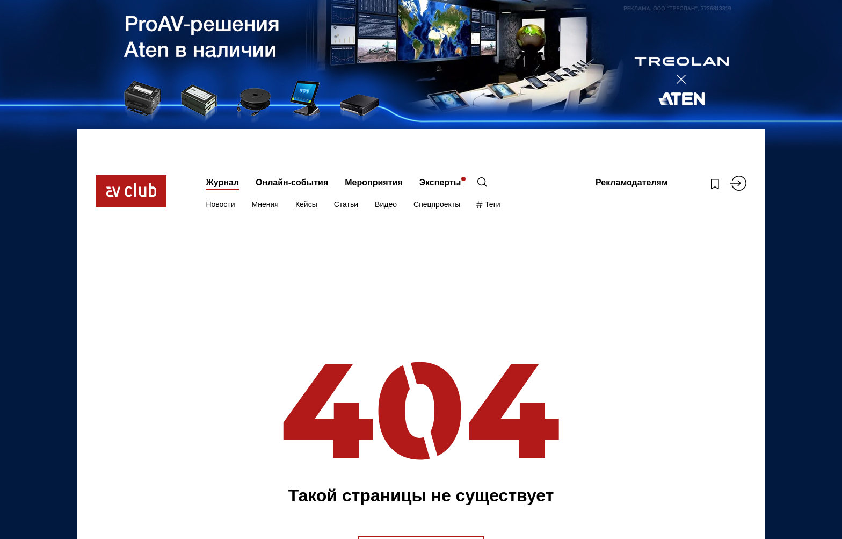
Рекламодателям (632, 182)
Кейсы (306, 204)
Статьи (346, 204)
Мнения (265, 204)
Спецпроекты (436, 204)
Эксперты (440, 182)
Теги (488, 204)
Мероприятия (373, 182)
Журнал (222, 182)
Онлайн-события (292, 182)
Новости (220, 204)
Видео (386, 204)
